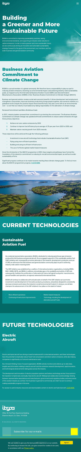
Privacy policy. (28, 448)
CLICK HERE (35, 163)
